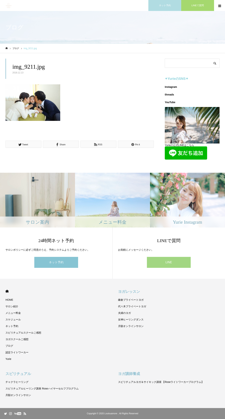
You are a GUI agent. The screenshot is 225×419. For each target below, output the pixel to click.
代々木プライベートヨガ (132, 306)
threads (169, 94)
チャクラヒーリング (16, 381)
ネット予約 (56, 262)
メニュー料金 (13, 312)
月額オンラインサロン (131, 326)
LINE (169, 262)
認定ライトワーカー (16, 352)
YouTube (170, 102)
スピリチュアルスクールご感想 (23, 332)
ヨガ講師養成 (129, 374)
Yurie (8, 358)
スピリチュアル (18, 374)
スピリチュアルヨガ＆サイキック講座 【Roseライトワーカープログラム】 (161, 381)
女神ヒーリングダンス (131, 319)
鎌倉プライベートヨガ (131, 299)
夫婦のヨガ (124, 312)
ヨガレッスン (129, 292)
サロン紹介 (11, 306)
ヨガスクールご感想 (16, 339)
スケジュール (13, 319)
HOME (7, 291)
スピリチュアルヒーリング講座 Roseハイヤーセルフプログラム (42, 388)
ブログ (9, 345)
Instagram (171, 86)
